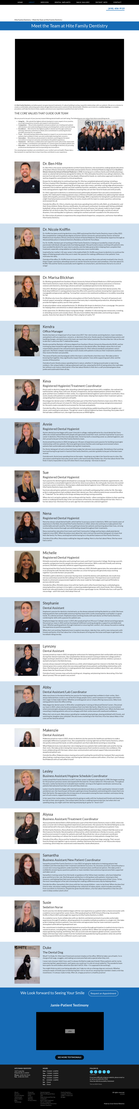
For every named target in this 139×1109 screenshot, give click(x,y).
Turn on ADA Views (96, 1084)
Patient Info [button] (101, 2)
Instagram (104, 1071)
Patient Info (31, 1094)
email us (121, 1077)
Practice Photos (19, 1095)
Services (45, 2)
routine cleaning (104, 107)
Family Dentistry (66, 1092)
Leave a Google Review (100, 1071)
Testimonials (18, 1097)
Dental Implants (62, 2)
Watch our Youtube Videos (95, 1071)
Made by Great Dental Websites (114, 1103)
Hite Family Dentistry (22, 20)
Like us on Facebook (91, 1071)
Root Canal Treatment (46, 1100)
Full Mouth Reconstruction (48, 1103)
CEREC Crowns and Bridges (67, 1096)
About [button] (32, 2)
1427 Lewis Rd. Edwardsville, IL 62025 (21, 1072)
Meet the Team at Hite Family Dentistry (47, 20)
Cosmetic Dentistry (66, 1094)
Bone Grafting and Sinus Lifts (47, 1094)
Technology (17, 1102)
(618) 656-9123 (116, 8)
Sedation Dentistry (46, 1105)
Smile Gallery (83, 2)
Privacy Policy (32, 1100)
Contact (117, 2)
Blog (15, 1100)
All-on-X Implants (45, 1102)
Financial (30, 1092)
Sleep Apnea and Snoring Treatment (47, 1098)
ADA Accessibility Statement (105, 1081)
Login (122, 1094)
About (16, 1092)
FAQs (29, 1095)
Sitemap (30, 1099)
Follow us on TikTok (108, 1071)
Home (20, 2)
